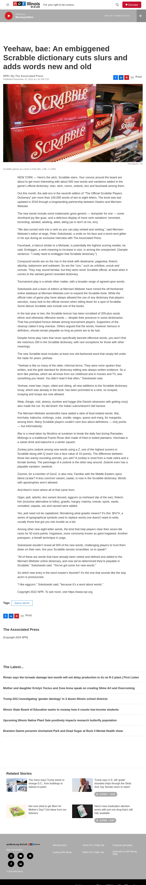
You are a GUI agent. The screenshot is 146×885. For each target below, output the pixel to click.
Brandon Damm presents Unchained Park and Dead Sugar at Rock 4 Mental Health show (63, 731)
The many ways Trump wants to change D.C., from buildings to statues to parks (46, 783)
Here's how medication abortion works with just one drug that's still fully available (113, 809)
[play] (8, 16)
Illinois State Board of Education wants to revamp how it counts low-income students (61, 709)
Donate (133, 4)
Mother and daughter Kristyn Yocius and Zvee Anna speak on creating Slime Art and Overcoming (69, 688)
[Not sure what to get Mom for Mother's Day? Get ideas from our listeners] (16, 811)
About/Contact (60, 845)
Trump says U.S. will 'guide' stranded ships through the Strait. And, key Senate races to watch (113, 783)
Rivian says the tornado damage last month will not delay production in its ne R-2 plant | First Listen (71, 677)
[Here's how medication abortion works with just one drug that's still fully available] (82, 811)
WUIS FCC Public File (93, 845)
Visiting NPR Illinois (62, 852)
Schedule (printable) (122, 845)
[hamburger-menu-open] (8, 5)
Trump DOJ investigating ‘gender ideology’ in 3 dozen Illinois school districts (55, 698)
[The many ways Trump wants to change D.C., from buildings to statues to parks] (16, 785)
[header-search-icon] (117, 4)
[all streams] (141, 15)
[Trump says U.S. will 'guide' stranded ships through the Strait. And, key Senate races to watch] (82, 785)
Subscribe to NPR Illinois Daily (125, 852)
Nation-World (22, 603)
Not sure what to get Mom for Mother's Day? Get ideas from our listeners (48, 809)
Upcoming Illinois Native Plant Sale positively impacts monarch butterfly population (60, 720)
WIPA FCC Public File (93, 852)
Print (138, 77)
